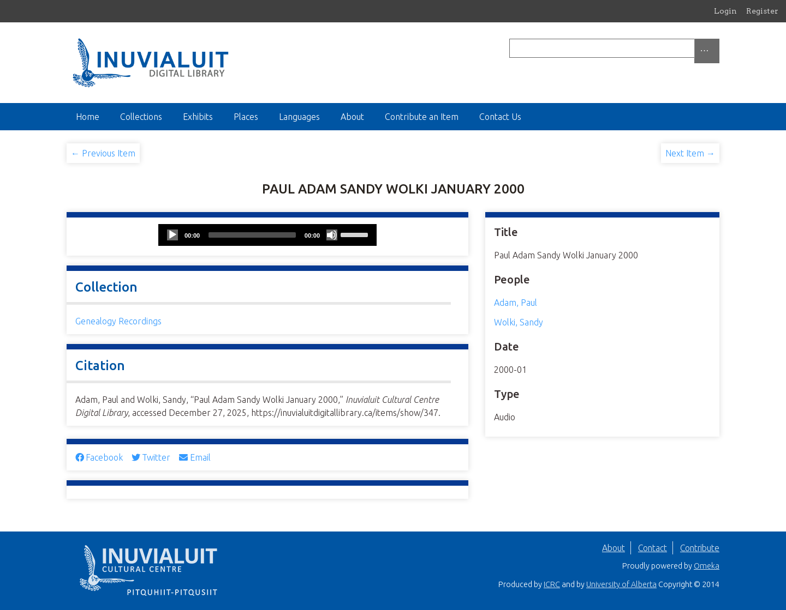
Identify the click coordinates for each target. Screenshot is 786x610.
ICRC (552, 584)
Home (87, 117)
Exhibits (198, 117)
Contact (652, 548)
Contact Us (500, 117)
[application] (267, 235)
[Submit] (716, 48)
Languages (299, 117)
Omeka (706, 565)
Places (246, 117)
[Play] (172, 234)
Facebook (99, 457)
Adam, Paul (515, 302)
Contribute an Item (421, 117)
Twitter (151, 457)
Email (194, 457)
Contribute (699, 548)
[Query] (614, 48)
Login (725, 11)
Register (762, 11)
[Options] (706, 51)
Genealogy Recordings (118, 321)
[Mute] (331, 234)
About (352, 117)
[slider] (252, 235)
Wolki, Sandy (518, 322)
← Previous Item (103, 153)
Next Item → (690, 153)
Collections (141, 117)
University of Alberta (621, 584)
